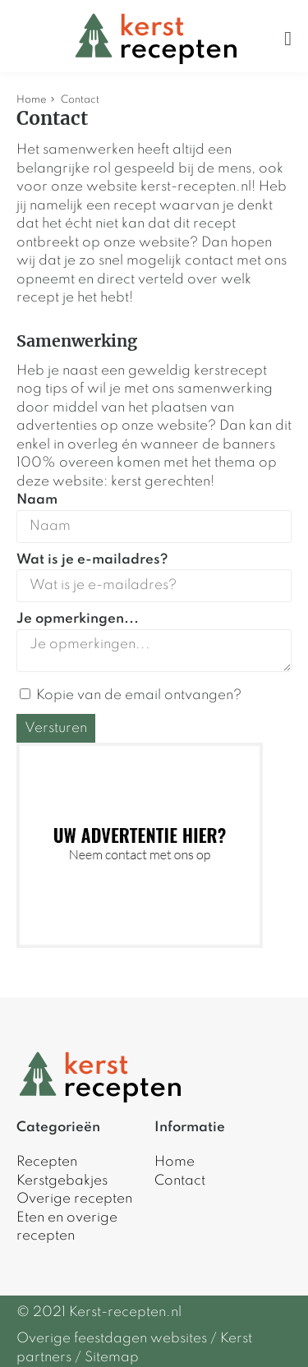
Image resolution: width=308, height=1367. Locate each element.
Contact (179, 1181)
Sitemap (112, 1358)
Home (31, 99)
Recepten (46, 1162)
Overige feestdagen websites (111, 1339)
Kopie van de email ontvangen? (130, 695)
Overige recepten (74, 1199)
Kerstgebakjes (62, 1181)
